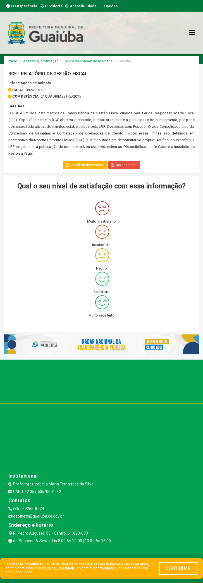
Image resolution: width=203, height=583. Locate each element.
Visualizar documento (85, 165)
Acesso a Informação (41, 61)
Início (12, 61)
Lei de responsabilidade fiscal (88, 61)
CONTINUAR (178, 568)
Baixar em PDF (124, 165)
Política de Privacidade (57, 568)
